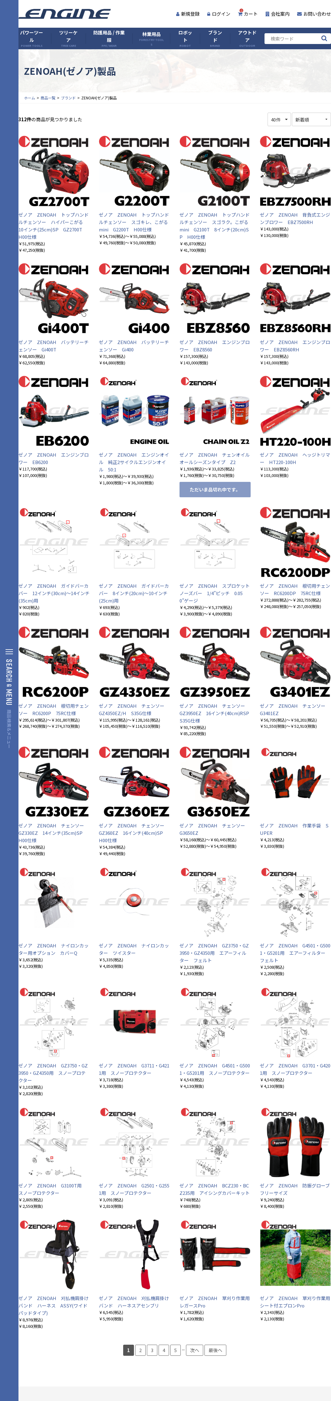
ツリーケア (68, 38)
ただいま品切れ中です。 (215, 489)
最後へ (215, 1350)
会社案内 (277, 13)
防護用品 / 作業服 (109, 38)
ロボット (185, 38)
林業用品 (151, 38)
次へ (194, 1350)
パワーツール (31, 38)
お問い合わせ (314, 13)
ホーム (29, 97)
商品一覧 (48, 97)
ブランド (215, 38)
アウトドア (247, 38)
